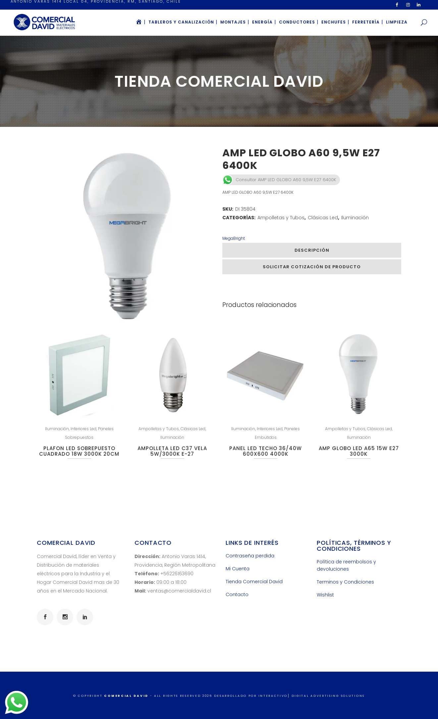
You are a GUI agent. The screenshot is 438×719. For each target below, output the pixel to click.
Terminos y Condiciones (345, 582)
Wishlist (325, 594)
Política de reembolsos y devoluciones (346, 565)
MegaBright (233, 238)
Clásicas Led (323, 217)
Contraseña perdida (250, 555)
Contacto (237, 594)
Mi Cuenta (237, 568)
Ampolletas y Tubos (280, 217)
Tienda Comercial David (254, 581)
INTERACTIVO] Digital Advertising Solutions (311, 696)
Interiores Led (83, 429)
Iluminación (355, 217)
